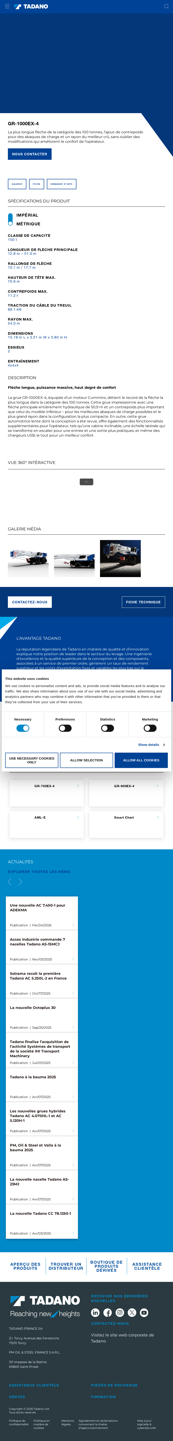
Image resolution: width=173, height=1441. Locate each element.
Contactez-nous (30, 602)
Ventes (17, 1397)
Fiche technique (143, 602)
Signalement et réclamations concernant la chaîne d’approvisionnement (98, 1424)
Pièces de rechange (114, 1385)
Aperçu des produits (25, 1266)
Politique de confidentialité (18, 1422)
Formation (103, 1397)
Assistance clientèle (147, 1266)
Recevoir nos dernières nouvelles (119, 1298)
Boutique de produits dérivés (106, 1266)
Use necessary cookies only (31, 760)
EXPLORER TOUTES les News (39, 871)
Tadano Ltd (42, 1408)
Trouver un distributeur (66, 1266)
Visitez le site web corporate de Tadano (122, 1338)
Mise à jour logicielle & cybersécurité (146, 1424)
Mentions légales (67, 1422)
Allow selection (86, 760)
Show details (148, 745)
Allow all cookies (141, 760)
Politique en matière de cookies (42, 1424)
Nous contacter (29, 154)
